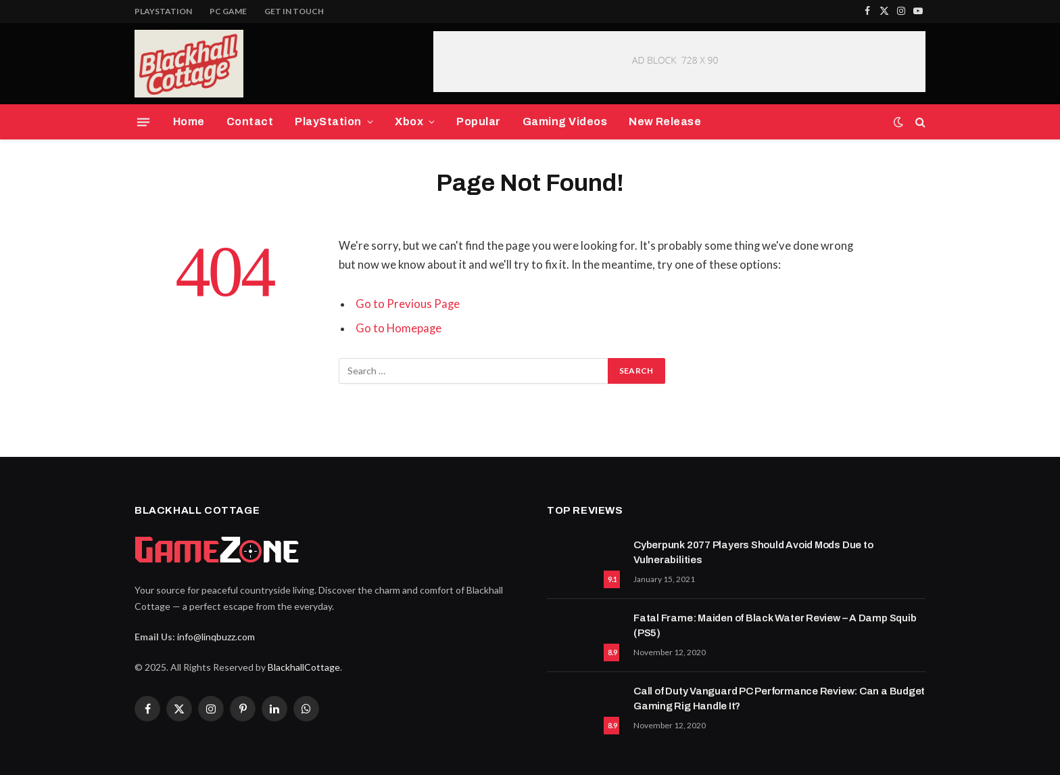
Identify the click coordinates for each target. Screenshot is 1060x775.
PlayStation (163, 11)
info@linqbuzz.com (216, 636)
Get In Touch (294, 11)
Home (189, 121)
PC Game (228, 11)
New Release (665, 121)
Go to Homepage (398, 328)
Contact (249, 121)
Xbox (409, 121)
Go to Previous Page (408, 304)
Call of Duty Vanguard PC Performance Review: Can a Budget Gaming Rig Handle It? (779, 698)
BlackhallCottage (304, 667)
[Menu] (143, 122)
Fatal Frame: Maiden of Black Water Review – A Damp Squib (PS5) (774, 625)
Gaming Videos (565, 121)
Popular (478, 121)
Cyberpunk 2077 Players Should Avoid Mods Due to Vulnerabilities (753, 551)
